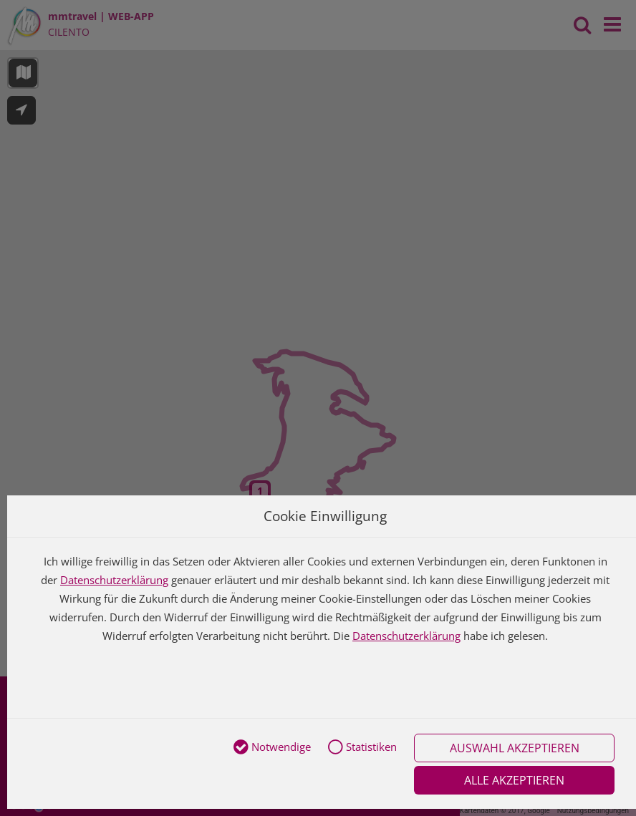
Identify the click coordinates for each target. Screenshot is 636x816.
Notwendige (272, 748)
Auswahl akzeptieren (514, 748)
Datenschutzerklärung (114, 580)
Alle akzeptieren (514, 780)
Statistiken (362, 748)
